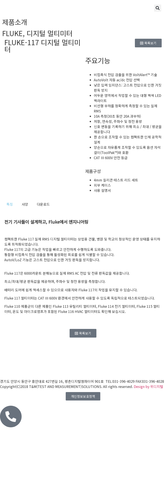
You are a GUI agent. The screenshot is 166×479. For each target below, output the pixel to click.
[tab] (9, 204)
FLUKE (12, 33)
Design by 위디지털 (148, 386)
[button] (157, 8)
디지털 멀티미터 (49, 33)
